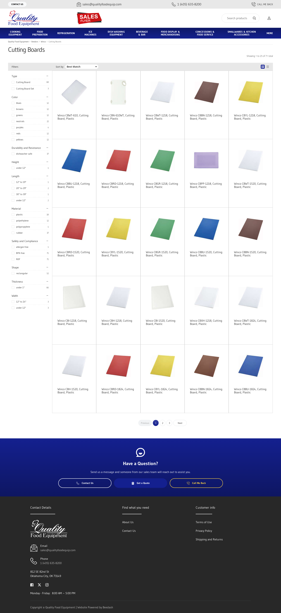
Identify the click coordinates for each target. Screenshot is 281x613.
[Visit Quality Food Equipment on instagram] (47, 584)
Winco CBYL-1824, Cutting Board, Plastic (162, 390)
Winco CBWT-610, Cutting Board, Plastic (73, 117)
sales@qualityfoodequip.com (58, 550)
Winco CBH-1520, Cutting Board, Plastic (73, 390)
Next (180, 423)
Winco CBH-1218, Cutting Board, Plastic (117, 322)
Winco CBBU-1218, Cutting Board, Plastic (74, 185)
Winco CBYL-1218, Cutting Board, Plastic (250, 117)
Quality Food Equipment (18, 41)
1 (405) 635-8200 (51, 563)
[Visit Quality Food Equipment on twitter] (39, 584)
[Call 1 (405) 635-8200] (186, 4)
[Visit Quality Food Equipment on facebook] (32, 584)
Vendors (34, 41)
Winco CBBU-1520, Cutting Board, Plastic (206, 253)
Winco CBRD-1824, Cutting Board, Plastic (118, 390)
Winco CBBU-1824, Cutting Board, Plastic (250, 390)
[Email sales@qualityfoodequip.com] (99, 4)
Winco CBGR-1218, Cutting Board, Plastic (162, 185)
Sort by (59, 66)
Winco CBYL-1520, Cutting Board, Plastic (118, 253)
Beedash (108, 607)
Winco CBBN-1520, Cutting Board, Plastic (250, 253)
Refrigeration (66, 33)
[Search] (240, 18)
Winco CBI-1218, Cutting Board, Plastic (72, 322)
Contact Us (17, 4)
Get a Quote (140, 483)
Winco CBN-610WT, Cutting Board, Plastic (118, 117)
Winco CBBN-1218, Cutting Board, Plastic (206, 117)
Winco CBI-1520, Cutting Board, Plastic (160, 322)
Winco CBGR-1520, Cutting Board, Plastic (162, 253)
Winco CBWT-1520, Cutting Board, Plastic (250, 185)
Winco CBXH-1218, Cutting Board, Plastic (206, 322)
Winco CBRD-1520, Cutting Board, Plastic (74, 253)
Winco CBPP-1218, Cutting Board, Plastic (206, 185)
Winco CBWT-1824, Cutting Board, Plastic (250, 322)
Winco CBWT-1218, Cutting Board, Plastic (162, 117)
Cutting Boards (55, 41)
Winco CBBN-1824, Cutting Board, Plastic (206, 390)
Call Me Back (262, 4)
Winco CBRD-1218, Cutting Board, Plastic (118, 185)
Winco (43, 41)
